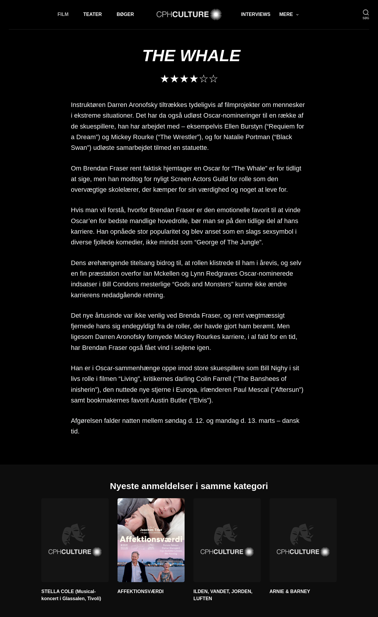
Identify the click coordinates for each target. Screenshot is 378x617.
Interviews (255, 14)
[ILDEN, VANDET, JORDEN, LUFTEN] (227, 540)
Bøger (125, 14)
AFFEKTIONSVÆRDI (141, 591)
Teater (92, 14)
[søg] (366, 14)
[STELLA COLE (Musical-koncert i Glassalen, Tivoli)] (75, 540)
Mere (290, 14)
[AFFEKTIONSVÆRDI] (151, 540)
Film (63, 14)
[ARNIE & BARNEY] (303, 540)
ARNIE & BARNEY (290, 591)
